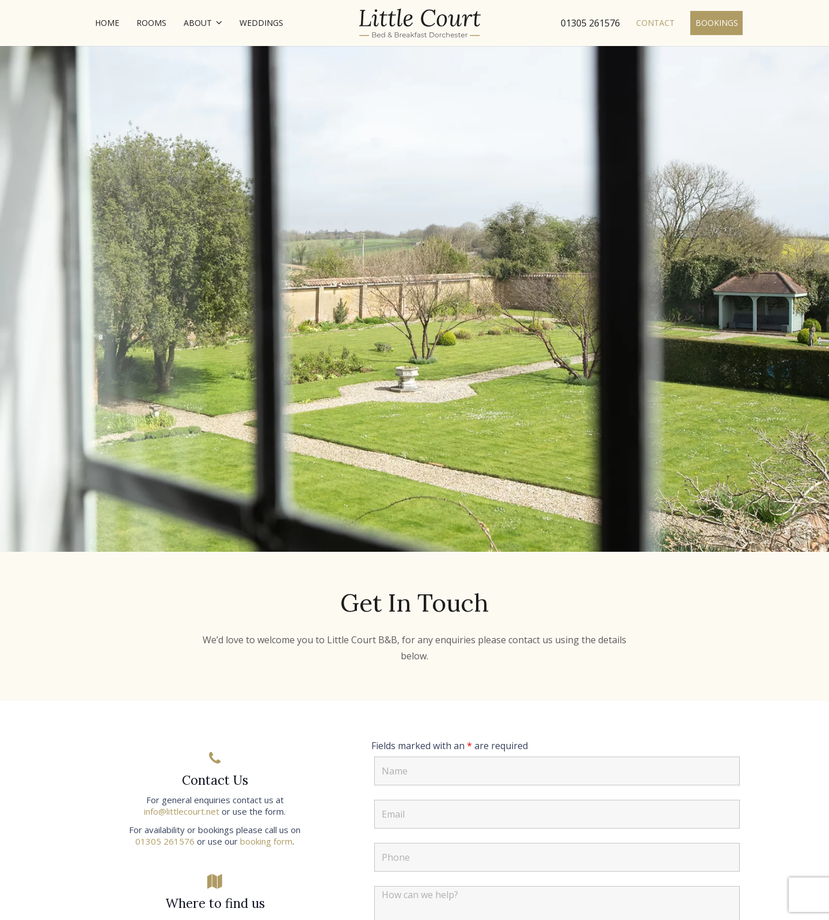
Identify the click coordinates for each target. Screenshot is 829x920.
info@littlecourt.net (181, 811)
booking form (266, 841)
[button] (217, 23)
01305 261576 (165, 841)
